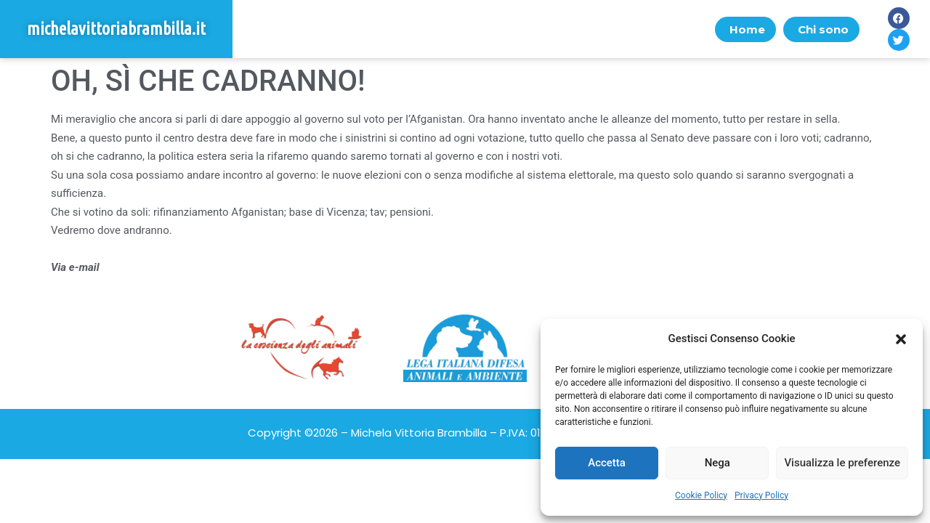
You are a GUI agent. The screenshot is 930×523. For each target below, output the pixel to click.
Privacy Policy (761, 495)
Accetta (607, 462)
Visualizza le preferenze (842, 462)
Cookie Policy (701, 495)
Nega (717, 462)
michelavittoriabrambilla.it (116, 28)
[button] (901, 339)
